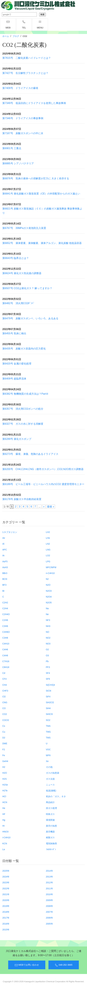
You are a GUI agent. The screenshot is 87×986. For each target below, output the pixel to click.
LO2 (48, 555)
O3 (47, 655)
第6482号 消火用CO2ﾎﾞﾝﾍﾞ (18, 303)
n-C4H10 (50, 573)
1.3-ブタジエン (9, 532)
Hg (3, 820)
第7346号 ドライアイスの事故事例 (22, 118)
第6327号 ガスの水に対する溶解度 (22, 423)
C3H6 (5, 626)
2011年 (49, 888)
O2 (47, 649)
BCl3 (4, 579)
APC (4, 549)
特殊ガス (50, 814)
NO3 (48, 643)
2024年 (5, 876)
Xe (47, 761)
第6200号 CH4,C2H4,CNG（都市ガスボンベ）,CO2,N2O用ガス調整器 (43, 469)
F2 (3, 749)
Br (3, 591)
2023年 (5, 882)
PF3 (48, 667)
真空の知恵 (51, 826)
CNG (4, 702)
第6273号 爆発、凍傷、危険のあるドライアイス (30, 454)
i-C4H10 (6, 837)
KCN (4, 843)
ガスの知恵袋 (52, 773)
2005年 (49, 923)
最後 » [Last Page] (50, 506)
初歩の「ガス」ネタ (56, 796)
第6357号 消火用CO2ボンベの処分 (22, 408)
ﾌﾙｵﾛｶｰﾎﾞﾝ (51, 849)
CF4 (4, 679)
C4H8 (5, 655)
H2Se (5, 784)
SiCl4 (48, 690)
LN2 (48, 544)
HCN (4, 802)
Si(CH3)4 (50, 685)
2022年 (5, 888)
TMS (48, 737)
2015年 (5, 929)
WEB (8, 24)
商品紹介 (50, 802)
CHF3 (5, 690)
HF (3, 814)
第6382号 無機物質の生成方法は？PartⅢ (25, 393)
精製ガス (50, 837)
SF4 (48, 673)
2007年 (49, 912)
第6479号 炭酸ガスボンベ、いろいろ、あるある (30, 318)
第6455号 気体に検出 (14, 333)
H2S (4, 779)
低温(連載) (51, 790)
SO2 (48, 720)
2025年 (5, 871)
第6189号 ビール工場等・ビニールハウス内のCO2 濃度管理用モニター (43, 484)
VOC (48, 749)
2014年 (49, 871)
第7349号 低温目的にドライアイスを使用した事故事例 (34, 103)
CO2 (4, 714)
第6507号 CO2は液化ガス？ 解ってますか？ (27, 288)
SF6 (48, 679)
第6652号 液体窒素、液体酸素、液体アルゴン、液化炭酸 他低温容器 (42, 243)
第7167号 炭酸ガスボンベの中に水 (22, 133)
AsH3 (5, 567)
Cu (3, 732)
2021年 (5, 894)
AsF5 (5, 561)
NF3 (48, 620)
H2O (4, 773)
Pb (47, 661)
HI (3, 826)
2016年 (5, 923)
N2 (47, 579)
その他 (49, 767)
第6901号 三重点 (11, 148)
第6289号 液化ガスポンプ (16, 439)
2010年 (49, 894)
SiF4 (48, 696)
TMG (48, 732)
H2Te (5, 790)
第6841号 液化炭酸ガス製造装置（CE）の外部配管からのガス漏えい (41, 193)
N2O (48, 585)
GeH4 (5, 761)
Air (3, 538)
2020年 (5, 900)
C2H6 (5, 620)
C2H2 (5, 602)
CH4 (4, 685)
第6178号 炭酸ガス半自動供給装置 (21, 499)
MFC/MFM (51, 567)
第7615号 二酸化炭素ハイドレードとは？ (26, 58)
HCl (4, 796)
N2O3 (49, 591)
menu (40, 24)
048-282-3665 (63, 965)
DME (4, 743)
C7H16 (5, 661)
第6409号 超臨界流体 (14, 378)
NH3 (48, 626)
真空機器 (50, 831)
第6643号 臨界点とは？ (15, 258)
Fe (3, 755)
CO (4, 708)
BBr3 (4, 573)
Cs (3, 726)
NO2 (48, 638)
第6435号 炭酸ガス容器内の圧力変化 (24, 348)
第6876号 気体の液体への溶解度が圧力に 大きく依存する (35, 178)
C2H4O (6, 614)
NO (47, 632)
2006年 (49, 917)
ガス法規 (50, 779)
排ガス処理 (51, 808)
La (3, 849)
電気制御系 (51, 843)
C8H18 (5, 667)
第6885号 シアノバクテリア (18, 163)
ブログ (15, 36)
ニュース (50, 784)
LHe (48, 538)
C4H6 (5, 649)
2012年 (49, 882)
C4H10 (5, 643)
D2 (3, 737)
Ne (47, 614)
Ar (3, 555)
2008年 (49, 906)
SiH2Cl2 (50, 702)
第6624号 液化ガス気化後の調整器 (21, 273)
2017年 (5, 917)
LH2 (48, 532)
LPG (48, 561)
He (3, 808)
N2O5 (49, 602)
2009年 (49, 900)
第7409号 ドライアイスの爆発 (20, 88)
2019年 (5, 906)
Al (3, 544)
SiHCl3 (49, 714)
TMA (48, 726)
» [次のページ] (44, 506)
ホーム (5, 36)
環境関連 (50, 820)
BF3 (4, 585)
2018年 (5, 912)
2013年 (49, 876)
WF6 (48, 755)
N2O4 (49, 596)
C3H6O (6, 632)
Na (47, 608)
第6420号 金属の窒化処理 (16, 363)
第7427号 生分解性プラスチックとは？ (25, 73)
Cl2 (4, 696)
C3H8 (5, 638)
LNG (48, 549)
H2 (3, 767)
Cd (3, 673)
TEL (24, 24)
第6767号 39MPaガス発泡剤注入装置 (24, 228)
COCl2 (5, 720)
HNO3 (5, 831)
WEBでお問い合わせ (27, 965)
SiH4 (48, 708)
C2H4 (5, 608)
